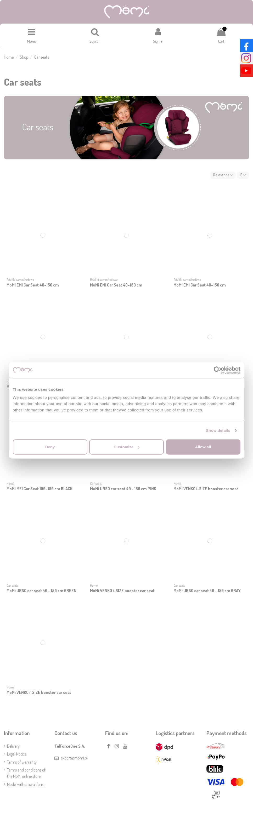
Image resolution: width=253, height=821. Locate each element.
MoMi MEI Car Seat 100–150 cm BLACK (39, 490)
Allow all (203, 447)
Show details (218, 430)
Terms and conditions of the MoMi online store (26, 774)
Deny (50, 447)
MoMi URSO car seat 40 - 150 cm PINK (123, 490)
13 (242, 176)
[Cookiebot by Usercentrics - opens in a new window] (217, 370)
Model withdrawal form (25, 785)
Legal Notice (16, 755)
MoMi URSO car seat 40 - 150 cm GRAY (207, 591)
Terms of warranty (22, 763)
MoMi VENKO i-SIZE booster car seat (205, 490)
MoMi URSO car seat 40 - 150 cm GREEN (41, 591)
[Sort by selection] (222, 176)
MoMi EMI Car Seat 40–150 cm (33, 286)
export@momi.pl (74, 759)
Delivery (13, 747)
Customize (127, 447)
